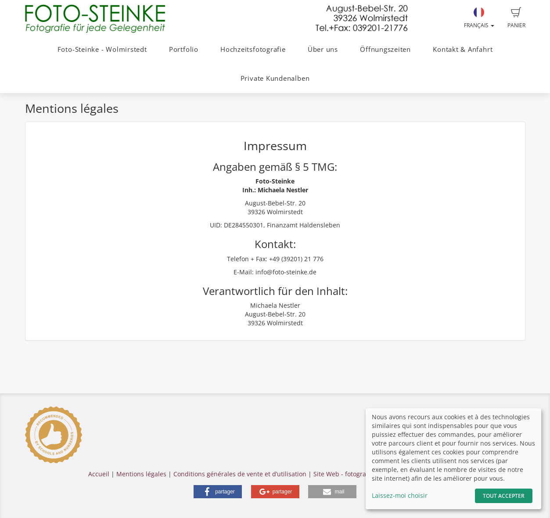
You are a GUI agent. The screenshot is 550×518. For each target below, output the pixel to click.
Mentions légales (141, 474)
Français (479, 18)
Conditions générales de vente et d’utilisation (239, 474)
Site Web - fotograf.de (345, 474)
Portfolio (183, 49)
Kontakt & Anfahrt (462, 49)
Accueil (98, 474)
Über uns (323, 49)
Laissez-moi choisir (400, 495)
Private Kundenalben (275, 78)
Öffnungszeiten (385, 49)
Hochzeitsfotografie (253, 49)
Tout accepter (504, 496)
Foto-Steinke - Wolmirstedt (102, 49)
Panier (516, 18)
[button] (218, 491)
